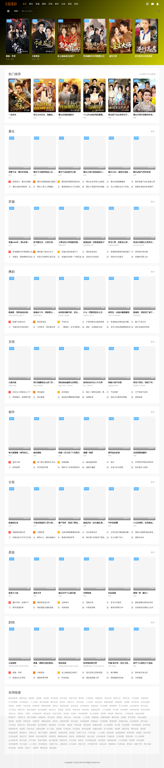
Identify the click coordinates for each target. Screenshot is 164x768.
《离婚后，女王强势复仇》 (70, 327)
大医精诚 (136, 678)
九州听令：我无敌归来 (44, 327)
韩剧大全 (117, 698)
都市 (57, 4)
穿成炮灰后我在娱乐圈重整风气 (118, 322)
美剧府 (11, 706)
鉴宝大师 (113, 56)
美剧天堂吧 (57, 713)
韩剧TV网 (73, 698)
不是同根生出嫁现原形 (93, 322)
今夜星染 (35, 56)
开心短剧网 (94, 713)
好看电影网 (36, 713)
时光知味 (63, 678)
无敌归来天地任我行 (19, 327)
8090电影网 (83, 713)
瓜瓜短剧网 (145, 702)
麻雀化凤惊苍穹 (66, 537)
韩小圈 (115, 710)
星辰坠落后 (39, 322)
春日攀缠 (112, 672)
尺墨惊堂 (38, 532)
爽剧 (44, 4)
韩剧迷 (68, 710)
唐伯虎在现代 (89, 252)
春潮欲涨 (87, 397)
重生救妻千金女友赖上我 (143, 182)
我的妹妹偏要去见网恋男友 (70, 382)
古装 (63, 4)
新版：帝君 (11, 56)
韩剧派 (20, 713)
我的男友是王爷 (41, 602)
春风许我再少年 (114, 607)
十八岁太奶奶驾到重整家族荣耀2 (97, 115)
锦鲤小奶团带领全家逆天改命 (143, 532)
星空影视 (135, 702)
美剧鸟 (55, 706)
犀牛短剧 (144, 706)
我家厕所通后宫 (17, 532)
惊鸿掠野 (14, 467)
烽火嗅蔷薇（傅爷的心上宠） (21, 453)
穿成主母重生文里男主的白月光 (146, 242)
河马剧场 (135, 698)
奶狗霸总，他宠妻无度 (20, 397)
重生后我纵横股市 (66, 115)
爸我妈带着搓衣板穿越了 (118, 252)
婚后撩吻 (37, 453)
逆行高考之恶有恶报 (143, 56)
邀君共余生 (137, 537)
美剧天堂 (126, 698)
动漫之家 (108, 698)
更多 (153, 131)
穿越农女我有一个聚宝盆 (69, 257)
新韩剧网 (118, 702)
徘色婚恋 (38, 392)
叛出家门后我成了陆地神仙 (94, 537)
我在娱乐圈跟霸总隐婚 (69, 397)
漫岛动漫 (74, 706)
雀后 (110, 462)
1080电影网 (134, 710)
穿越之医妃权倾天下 (68, 252)
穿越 (37, 4)
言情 (50, 4)
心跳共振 (12, 382)
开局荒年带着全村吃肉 (142, 462)
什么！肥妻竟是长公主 (93, 312)
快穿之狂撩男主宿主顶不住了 (45, 257)
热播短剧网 (95, 710)
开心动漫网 (123, 706)
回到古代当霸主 (114, 257)
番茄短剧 (47, 713)
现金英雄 (62, 663)
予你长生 (63, 322)
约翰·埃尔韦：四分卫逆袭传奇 (121, 663)
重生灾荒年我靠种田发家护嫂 (145, 115)
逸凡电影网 (42, 710)
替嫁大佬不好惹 (115, 382)
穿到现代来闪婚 (139, 252)
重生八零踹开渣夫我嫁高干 (94, 187)
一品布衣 (12, 115)
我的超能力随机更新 (43, 607)
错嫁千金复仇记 (17, 322)
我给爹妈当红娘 (114, 678)
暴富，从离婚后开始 (92, 327)
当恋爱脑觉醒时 (140, 453)
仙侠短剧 (98, 702)
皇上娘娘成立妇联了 (66, 56)
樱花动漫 (23, 698)
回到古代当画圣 (90, 257)
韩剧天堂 (21, 710)
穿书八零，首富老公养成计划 (120, 242)
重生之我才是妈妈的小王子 (94, 172)
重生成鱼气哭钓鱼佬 (142, 172)
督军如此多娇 (114, 453)
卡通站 (27, 713)
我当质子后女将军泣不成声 (119, 115)
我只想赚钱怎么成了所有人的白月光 (48, 382)
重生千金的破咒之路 (67, 172)
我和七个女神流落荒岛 (69, 467)
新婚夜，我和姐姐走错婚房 (20, 312)
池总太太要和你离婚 (116, 397)
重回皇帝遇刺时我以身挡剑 (70, 182)
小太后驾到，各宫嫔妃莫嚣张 (145, 523)
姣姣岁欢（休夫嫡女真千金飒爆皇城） (99, 523)
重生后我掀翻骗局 (115, 182)
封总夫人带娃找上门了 (20, 392)
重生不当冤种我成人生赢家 (45, 172)
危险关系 (87, 602)
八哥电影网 (128, 713)
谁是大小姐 (13, 593)
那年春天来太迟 (139, 672)
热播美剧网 (108, 702)
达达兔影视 (134, 706)
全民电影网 (84, 706)
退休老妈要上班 (90, 678)
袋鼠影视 (144, 698)
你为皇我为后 (89, 532)
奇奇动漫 (26, 706)
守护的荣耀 (113, 523)
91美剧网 (104, 706)
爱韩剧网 (113, 706)
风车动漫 (63, 698)
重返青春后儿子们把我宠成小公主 (70, 187)
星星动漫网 (31, 710)
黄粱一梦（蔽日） (141, 593)
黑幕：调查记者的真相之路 (45, 663)
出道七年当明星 (114, 467)
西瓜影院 (85, 710)
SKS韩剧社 (23, 702)
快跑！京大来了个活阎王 (69, 453)
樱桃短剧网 (46, 706)
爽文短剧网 (44, 702)
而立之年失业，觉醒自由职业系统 (47, 115)
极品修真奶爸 (89, 462)
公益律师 (12, 663)
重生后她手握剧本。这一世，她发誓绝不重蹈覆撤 (21, 187)
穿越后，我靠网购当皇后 (20, 257)
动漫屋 (73, 713)
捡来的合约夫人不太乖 (93, 382)
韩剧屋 (66, 713)
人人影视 (89, 702)
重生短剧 (54, 702)
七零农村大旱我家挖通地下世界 (71, 242)
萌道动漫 (76, 710)
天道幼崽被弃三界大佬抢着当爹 (46, 523)
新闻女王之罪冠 (17, 678)
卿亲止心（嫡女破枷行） (45, 537)
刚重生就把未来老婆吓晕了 (143, 187)
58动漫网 (124, 710)
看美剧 (62, 702)
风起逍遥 (112, 593)
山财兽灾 (63, 602)
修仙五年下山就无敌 (67, 593)
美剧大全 (12, 713)
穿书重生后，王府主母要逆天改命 (47, 242)
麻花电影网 (13, 698)
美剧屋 (60, 710)
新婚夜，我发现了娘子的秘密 (145, 312)
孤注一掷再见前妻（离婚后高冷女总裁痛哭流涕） (94, 392)
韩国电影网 (64, 706)
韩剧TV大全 (81, 733)
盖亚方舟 (37, 593)
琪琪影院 (36, 706)
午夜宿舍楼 (88, 607)
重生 (31, 4)
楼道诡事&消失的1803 (142, 602)
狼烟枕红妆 (13, 523)
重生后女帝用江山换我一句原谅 (94, 182)
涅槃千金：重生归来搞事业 (20, 172)
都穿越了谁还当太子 (43, 252)
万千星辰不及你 (139, 392)
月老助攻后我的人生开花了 (143, 607)
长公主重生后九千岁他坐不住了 (118, 187)
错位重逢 (38, 397)
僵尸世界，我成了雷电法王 (70, 523)
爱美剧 (81, 698)
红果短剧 (89, 698)
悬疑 (70, 4)
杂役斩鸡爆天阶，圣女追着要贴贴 (72, 312)
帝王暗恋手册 (40, 467)
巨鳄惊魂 (87, 593)
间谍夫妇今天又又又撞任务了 (21, 537)
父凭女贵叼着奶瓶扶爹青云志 (118, 532)
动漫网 (126, 702)
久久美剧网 (106, 710)
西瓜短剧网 (145, 710)
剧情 (76, 4)
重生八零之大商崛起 (43, 187)
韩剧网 (31, 698)
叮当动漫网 (13, 702)
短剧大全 (52, 710)
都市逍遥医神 (16, 607)
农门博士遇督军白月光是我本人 (45, 462)
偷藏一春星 (88, 453)
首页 (25, 4)
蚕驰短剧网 (139, 713)
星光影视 (54, 698)
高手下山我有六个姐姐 (143, 663)
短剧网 (46, 698)
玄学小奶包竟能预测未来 (118, 327)
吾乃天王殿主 (113, 602)
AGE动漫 (80, 702)
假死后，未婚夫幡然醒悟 (118, 312)
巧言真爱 (112, 392)
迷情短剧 (136, 397)
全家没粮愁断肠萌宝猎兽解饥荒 (70, 532)
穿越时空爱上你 (139, 257)
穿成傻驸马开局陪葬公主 (94, 56)
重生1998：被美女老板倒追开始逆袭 (124, 172)
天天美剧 (12, 710)
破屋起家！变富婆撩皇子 (94, 242)
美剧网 (38, 698)
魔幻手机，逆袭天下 (19, 602)
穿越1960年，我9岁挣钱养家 (21, 242)
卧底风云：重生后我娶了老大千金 (21, 182)
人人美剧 (34, 702)
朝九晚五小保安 (139, 467)
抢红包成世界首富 (140, 327)
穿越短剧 (94, 706)
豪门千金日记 (138, 322)
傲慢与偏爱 (88, 467)
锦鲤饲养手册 (40, 678)
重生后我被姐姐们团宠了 (45, 182)
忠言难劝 (63, 392)
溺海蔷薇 (63, 462)
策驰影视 (98, 698)
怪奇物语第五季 (90, 663)
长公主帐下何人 (114, 537)
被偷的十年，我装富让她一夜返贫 (47, 312)
